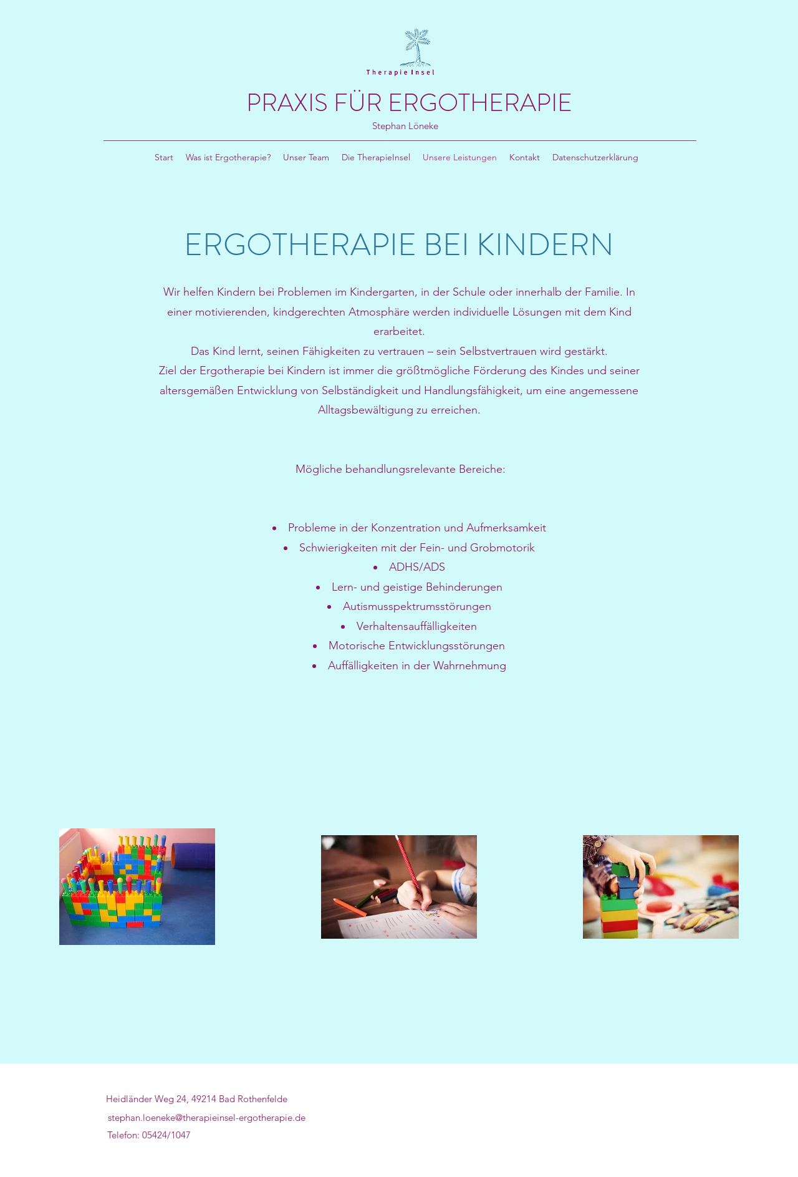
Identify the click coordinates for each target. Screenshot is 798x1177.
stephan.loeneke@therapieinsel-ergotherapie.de (206, 1117)
